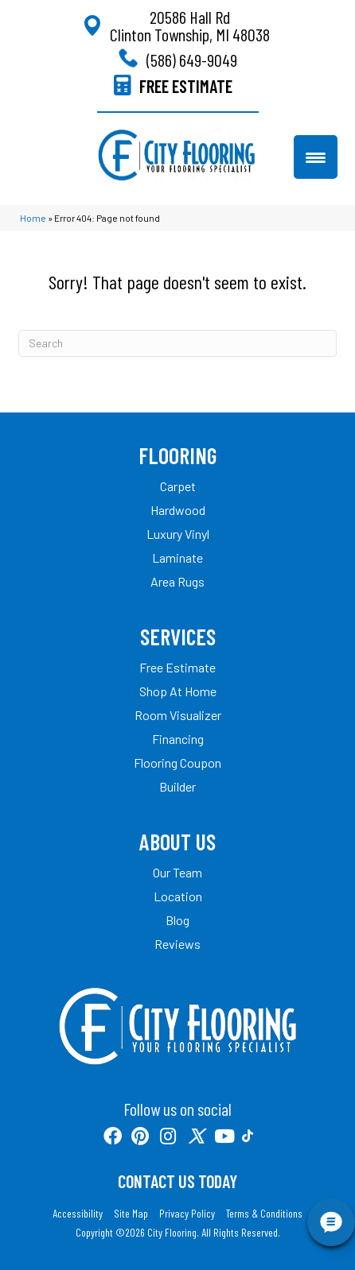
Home (33, 217)
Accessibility (78, 1213)
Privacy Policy (187, 1213)
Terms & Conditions (264, 1213)
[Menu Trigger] (315, 157)
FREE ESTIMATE (185, 86)
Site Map (131, 1213)
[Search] (177, 343)
